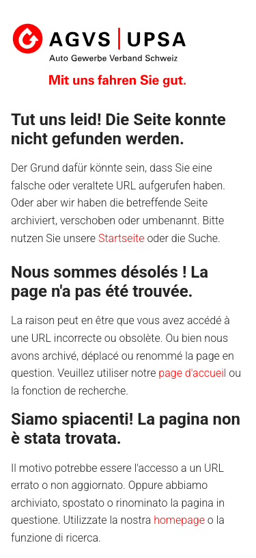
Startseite (121, 238)
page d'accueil (192, 373)
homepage (179, 520)
